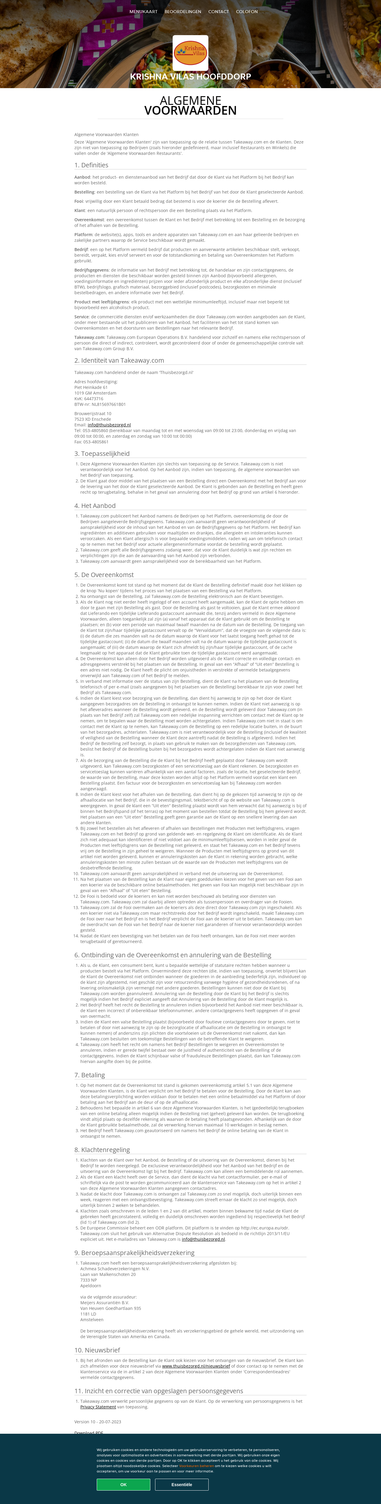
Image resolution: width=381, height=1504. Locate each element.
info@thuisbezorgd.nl (109, 425)
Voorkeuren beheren (196, 1466)
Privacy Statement (98, 1407)
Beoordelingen (183, 11)
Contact (218, 11)
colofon (247, 11)
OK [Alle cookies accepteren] (124, 1484)
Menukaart (143, 11)
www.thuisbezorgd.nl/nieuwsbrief (196, 1366)
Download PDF (88, 1433)
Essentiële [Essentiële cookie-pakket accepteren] (181, 1484)
